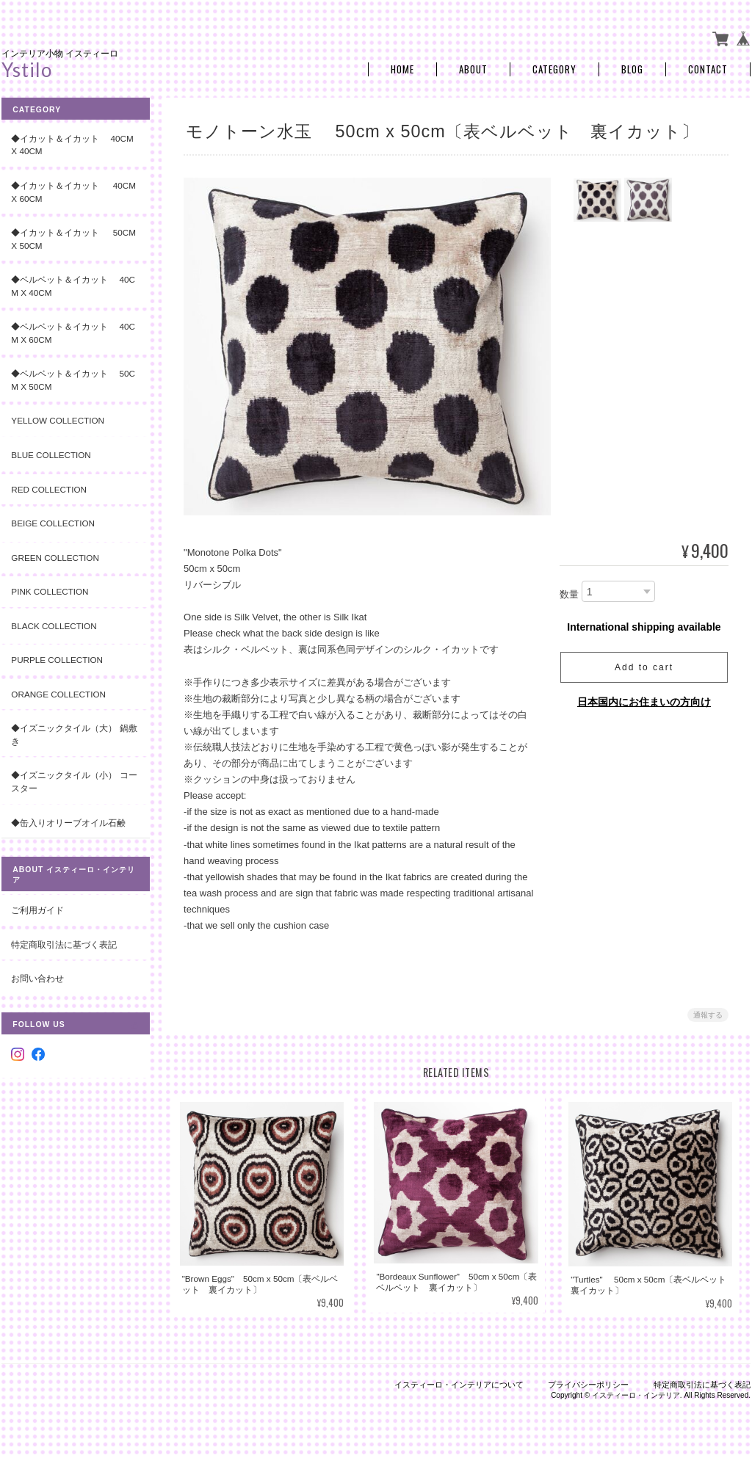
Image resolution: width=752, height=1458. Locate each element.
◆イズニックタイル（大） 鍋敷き (69, 733)
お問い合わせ (37, 977)
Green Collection (55, 555)
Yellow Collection (57, 419)
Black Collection (53, 624)
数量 (569, 592)
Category (554, 68)
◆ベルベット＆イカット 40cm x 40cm (73, 284)
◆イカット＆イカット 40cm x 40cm (72, 143)
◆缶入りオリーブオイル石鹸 (68, 820)
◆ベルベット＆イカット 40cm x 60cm (73, 331)
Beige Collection (53, 521)
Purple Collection (57, 658)
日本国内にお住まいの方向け (644, 700)
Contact (708, 68)
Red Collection (49, 487)
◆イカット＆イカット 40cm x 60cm (70, 190)
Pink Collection (49, 590)
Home (402, 68)
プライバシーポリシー (588, 1382)
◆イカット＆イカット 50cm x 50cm (70, 237)
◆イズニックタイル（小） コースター (69, 780)
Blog (632, 68)
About (473, 68)
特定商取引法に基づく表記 (64, 942)
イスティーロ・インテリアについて (459, 1382)
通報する (708, 1013)
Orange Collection (58, 692)
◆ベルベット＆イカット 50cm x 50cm (73, 378)
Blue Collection (50, 453)
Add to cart (644, 666)
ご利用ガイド (37, 908)
